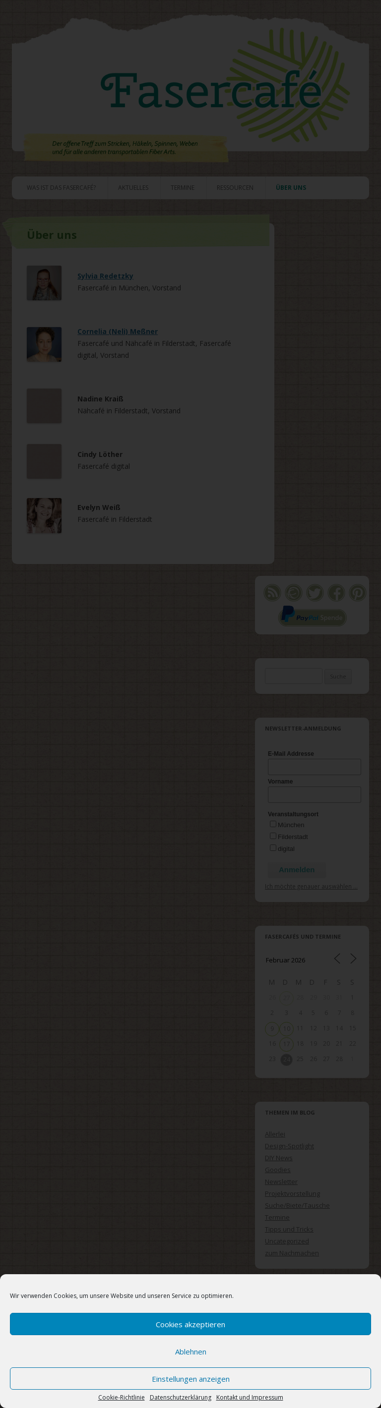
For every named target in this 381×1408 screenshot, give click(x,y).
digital (286, 848)
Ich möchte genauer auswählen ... (311, 886)
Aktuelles (133, 187)
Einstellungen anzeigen (191, 1379)
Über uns (291, 187)
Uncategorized (287, 1241)
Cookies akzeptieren (190, 1324)
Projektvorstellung (292, 1193)
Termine (182, 187)
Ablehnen (190, 1351)
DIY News (279, 1157)
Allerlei (275, 1133)
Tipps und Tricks (289, 1229)
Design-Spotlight (289, 1145)
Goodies (278, 1169)
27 (286, 998)
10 (286, 1028)
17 (286, 1044)
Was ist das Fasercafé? (61, 187)
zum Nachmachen (292, 1252)
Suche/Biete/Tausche (297, 1205)
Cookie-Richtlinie (121, 1398)
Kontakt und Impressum (249, 1398)
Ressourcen (235, 187)
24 (286, 1059)
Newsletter (281, 1181)
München (291, 825)
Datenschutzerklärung (180, 1398)
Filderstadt (293, 837)
